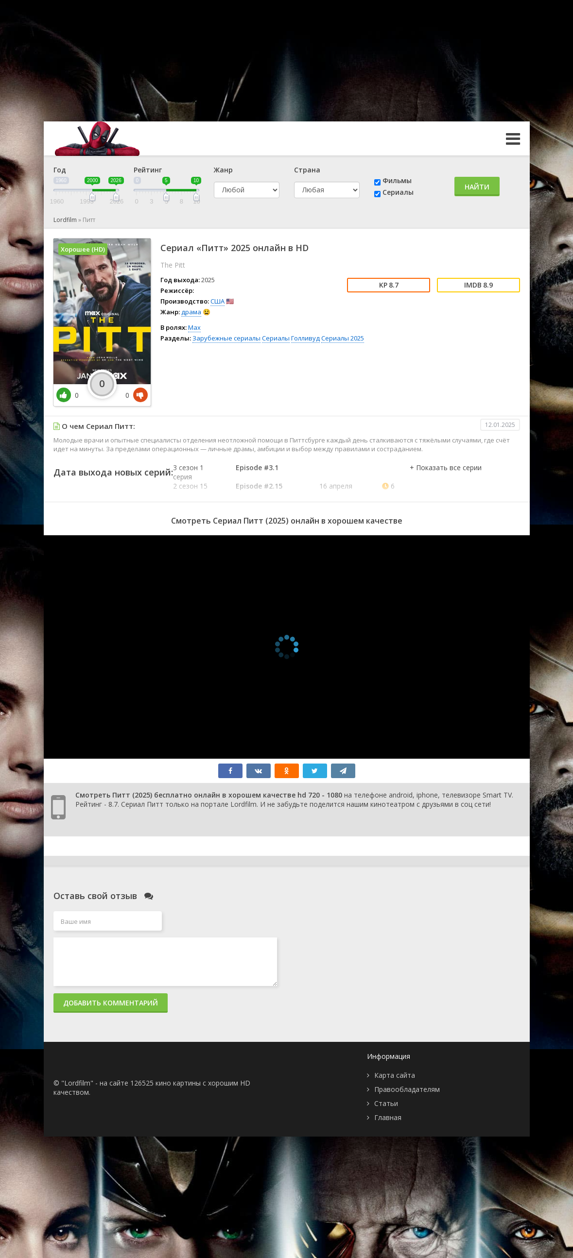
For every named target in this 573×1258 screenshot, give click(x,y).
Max (194, 327)
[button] (446, 477)
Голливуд (305, 338)
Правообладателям (407, 1089)
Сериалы (398, 192)
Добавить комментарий (110, 1002)
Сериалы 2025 (342, 338)
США (217, 301)
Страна (307, 169)
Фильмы (397, 180)
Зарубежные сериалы (226, 338)
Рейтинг (148, 169)
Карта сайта (394, 1075)
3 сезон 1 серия (188, 472)
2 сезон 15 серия (190, 490)
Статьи (386, 1103)
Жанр (223, 169)
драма (191, 311)
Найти (477, 186)
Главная (387, 1117)
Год (59, 169)
